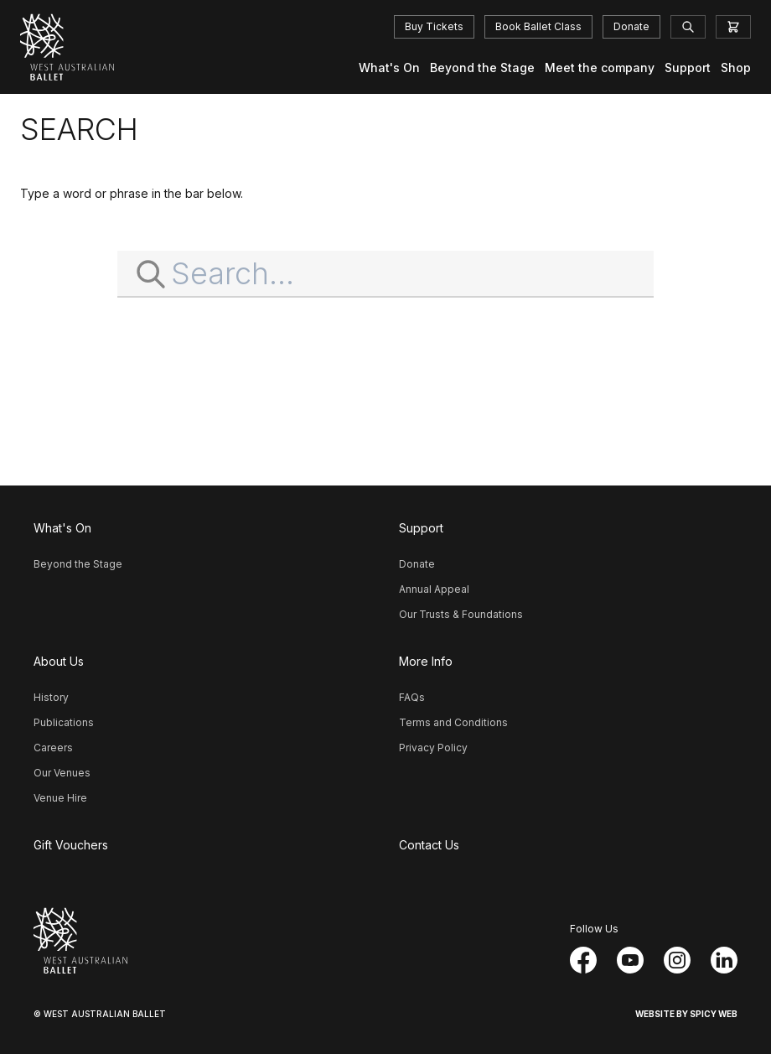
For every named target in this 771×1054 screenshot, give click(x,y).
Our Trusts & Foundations (461, 614)
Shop (736, 67)
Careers (53, 747)
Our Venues (62, 772)
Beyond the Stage (482, 67)
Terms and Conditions (453, 722)
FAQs (412, 697)
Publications (64, 722)
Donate (631, 26)
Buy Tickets (434, 26)
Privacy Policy (433, 747)
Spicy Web (713, 1014)
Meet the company (600, 67)
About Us (59, 661)
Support (688, 67)
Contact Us (429, 845)
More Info (426, 661)
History (51, 697)
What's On (389, 67)
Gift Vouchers (71, 845)
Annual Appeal (434, 589)
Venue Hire (60, 798)
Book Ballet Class (538, 26)
